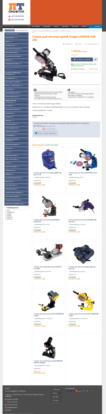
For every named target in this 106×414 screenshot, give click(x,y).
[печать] (79, 44)
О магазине (56, 389)
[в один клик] (95, 59)
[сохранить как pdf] (92, 44)
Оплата (55, 393)
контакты (75, 26)
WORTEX (8, 217)
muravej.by (8, 410)
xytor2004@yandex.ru (11, 407)
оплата (56, 26)
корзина (97, 26)
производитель (13, 208)
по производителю (22, 30)
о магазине (47, 26)
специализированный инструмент (48, 31)
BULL (7, 210)
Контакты (56, 400)
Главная (34, 31)
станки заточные (65, 31)
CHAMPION (9, 212)
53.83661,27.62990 (12, 399)
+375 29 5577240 (16, 20)
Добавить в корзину (83, 59)
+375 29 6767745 (16, 16)
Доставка (56, 396)
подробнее (37, 180)
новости (84, 26)
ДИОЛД (8, 219)
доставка (65, 26)
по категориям (9, 30)
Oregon (8, 214)
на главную (36, 26)
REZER (8, 215)
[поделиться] (67, 44)
